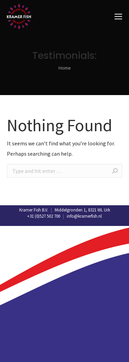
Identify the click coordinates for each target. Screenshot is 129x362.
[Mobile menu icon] (118, 16)
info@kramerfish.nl (84, 216)
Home (64, 68)
